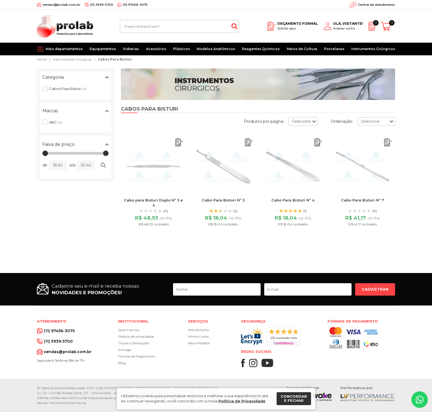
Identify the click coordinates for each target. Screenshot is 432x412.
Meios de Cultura (302, 49)
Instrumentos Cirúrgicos (373, 49)
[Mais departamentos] (60, 49)
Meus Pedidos (199, 343)
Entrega (124, 350)
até (72, 165)
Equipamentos (103, 49)
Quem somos (128, 330)
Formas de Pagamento (136, 356)
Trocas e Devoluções (133, 343)
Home (42, 59)
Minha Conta (198, 336)
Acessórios (156, 49)
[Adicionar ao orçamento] (179, 142)
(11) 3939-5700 (101, 5)
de (44, 165)
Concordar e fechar (294, 398)
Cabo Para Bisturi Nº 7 (362, 200)
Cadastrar (375, 289)
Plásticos (181, 49)
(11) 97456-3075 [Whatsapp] (135, 5)
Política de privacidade (136, 336)
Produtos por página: (264, 121)
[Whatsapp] (419, 399)
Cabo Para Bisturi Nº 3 (223, 200)
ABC (55, 122)
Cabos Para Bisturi (115, 59)
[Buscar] (234, 26)
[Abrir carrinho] (388, 26)
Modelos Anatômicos (216, 49)
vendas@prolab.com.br (61, 5)
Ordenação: (342, 121)
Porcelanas (334, 49)
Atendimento (198, 330)
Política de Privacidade (241, 401)
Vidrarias (131, 49)
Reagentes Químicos (261, 49)
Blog (122, 363)
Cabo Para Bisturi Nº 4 (292, 200)
